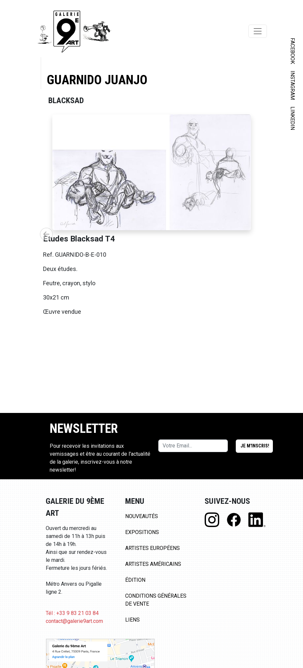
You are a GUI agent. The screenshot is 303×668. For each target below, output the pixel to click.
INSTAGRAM (292, 85)
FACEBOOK (292, 51)
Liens (132, 620)
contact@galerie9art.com (74, 621)
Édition (135, 580)
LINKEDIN (292, 118)
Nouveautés (141, 516)
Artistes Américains (153, 564)
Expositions (142, 532)
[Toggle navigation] (257, 31)
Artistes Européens (152, 548)
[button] (46, 234)
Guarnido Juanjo (97, 79)
